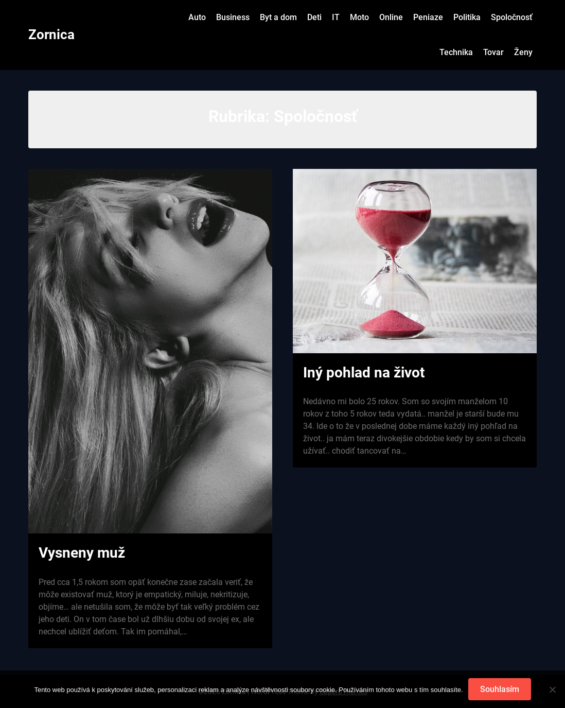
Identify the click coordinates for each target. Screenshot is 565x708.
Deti (314, 17)
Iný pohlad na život (364, 372)
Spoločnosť (512, 17)
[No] (552, 689)
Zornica (51, 34)
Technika (456, 52)
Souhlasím (499, 689)
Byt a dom (278, 17)
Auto (197, 17)
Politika (467, 17)
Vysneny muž (82, 552)
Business (233, 17)
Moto (359, 17)
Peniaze (428, 17)
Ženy (523, 52)
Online (391, 17)
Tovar (493, 52)
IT (336, 17)
